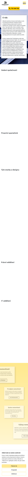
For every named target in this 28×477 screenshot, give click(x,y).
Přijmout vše (14, 466)
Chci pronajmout (14, 396)
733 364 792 (14, 8)
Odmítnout (14, 473)
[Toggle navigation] (24, 3)
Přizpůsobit (14, 470)
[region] (14, 463)
